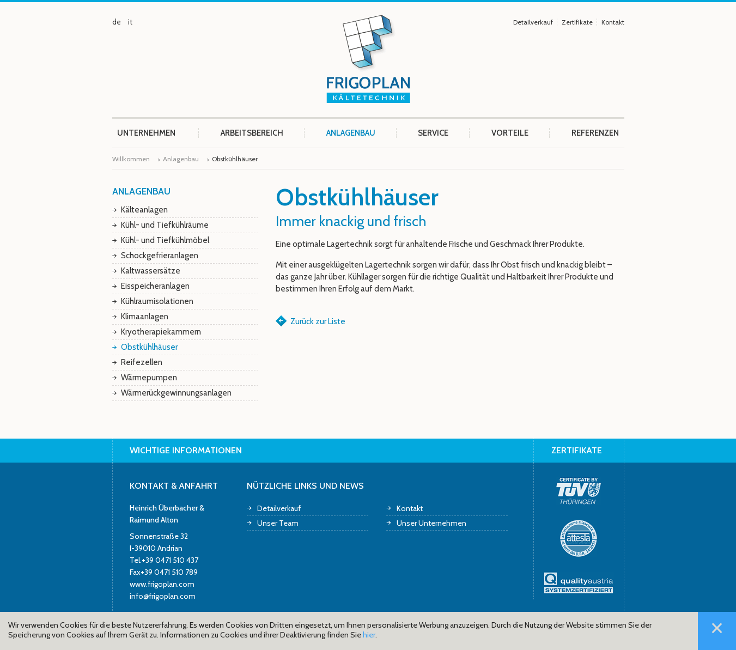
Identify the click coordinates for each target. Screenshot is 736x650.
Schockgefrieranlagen (159, 255)
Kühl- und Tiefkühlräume (165, 225)
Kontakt (612, 22)
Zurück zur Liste (317, 321)
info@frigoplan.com (163, 595)
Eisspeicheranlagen (155, 286)
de (116, 21)
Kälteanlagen (144, 210)
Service (433, 133)
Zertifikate (577, 22)
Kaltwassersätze (150, 271)
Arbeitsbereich (252, 133)
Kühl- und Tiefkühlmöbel (165, 240)
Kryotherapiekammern (161, 332)
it (130, 21)
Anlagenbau (350, 133)
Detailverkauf (533, 22)
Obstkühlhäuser (149, 347)
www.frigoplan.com (162, 583)
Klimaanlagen (144, 316)
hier (369, 635)
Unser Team (278, 522)
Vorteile (509, 133)
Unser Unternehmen (431, 522)
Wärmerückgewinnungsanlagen (176, 393)
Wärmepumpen (149, 377)
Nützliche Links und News (305, 486)
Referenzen (595, 133)
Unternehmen (146, 133)
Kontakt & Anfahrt (174, 486)
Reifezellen (141, 362)
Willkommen (131, 159)
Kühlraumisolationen (157, 301)
